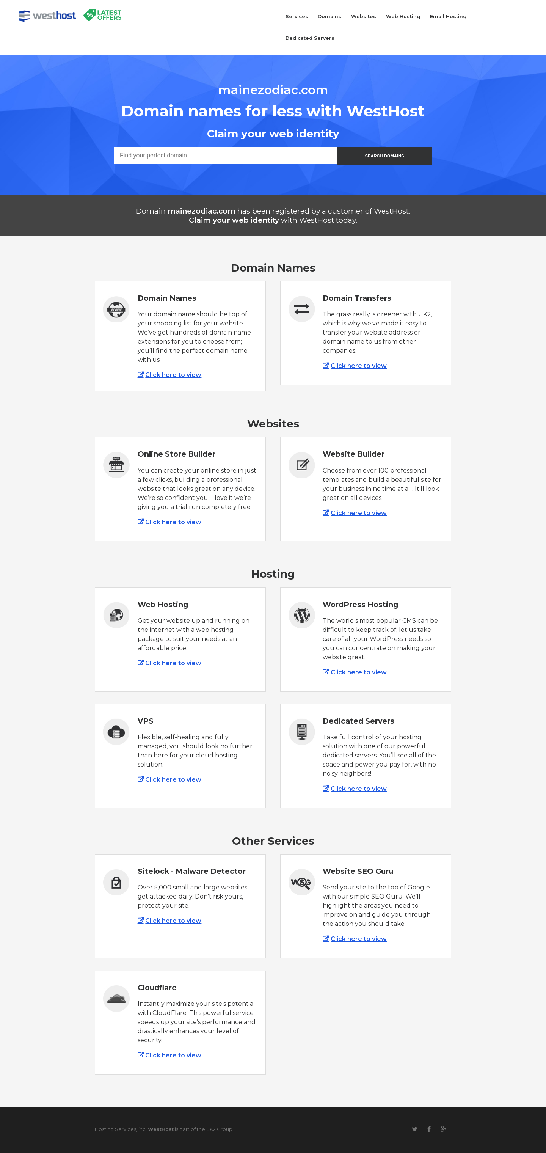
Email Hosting (448, 16)
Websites (363, 16)
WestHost (161, 1129)
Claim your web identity (234, 220)
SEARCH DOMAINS (384, 156)
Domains (329, 16)
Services (297, 16)
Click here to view (173, 375)
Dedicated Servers (310, 38)
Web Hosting (403, 16)
